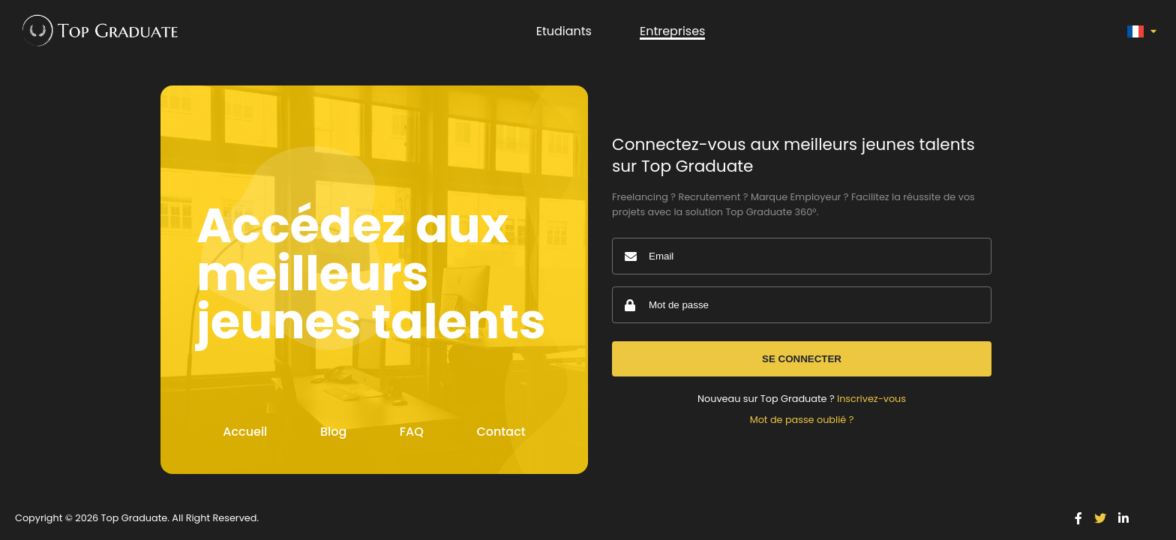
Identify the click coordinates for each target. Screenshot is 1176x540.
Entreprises (673, 31)
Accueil (245, 431)
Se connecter (802, 358)
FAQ (412, 431)
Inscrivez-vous (871, 398)
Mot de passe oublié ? (802, 419)
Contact (500, 431)
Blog (333, 431)
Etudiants (564, 31)
